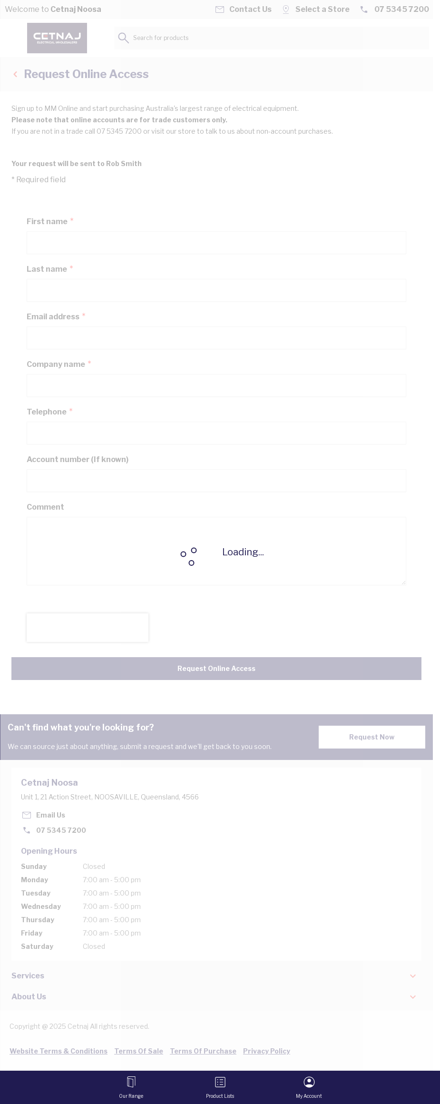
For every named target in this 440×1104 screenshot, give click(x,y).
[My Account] (309, 1087)
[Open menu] (131, 1087)
